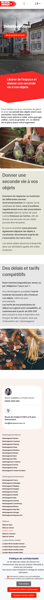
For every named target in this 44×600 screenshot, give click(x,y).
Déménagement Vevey (9, 467)
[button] (24, 3)
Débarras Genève (8, 536)
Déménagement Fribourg (10, 444)
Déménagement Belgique (10, 486)
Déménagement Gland (9, 447)
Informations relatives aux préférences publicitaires (23, 579)
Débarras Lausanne (8, 534)
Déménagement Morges (10, 453)
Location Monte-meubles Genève (13, 544)
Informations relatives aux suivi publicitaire (23, 576)
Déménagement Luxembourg (12, 503)
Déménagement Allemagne (11, 483)
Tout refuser (24, 584)
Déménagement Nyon (9, 456)
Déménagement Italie (9, 498)
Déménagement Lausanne (11, 441)
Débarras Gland (7, 531)
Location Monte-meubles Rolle (12, 552)
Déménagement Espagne (10, 489)
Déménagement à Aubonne (11, 462)
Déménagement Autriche (10, 501)
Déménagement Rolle (9, 459)
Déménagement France (10, 480)
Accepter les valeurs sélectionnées (24, 589)
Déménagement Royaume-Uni (12, 515)
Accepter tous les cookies (23, 595)
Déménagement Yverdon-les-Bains (13, 470)
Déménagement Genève (10, 438)
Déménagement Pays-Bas (11, 509)
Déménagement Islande (10, 495)
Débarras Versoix (8, 528)
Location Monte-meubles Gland (12, 549)
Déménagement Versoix (10, 465)
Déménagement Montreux (11, 450)
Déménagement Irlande (10, 492)
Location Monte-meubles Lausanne (14, 547)
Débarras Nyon (7, 525)
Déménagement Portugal (10, 512)
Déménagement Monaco (10, 506)
